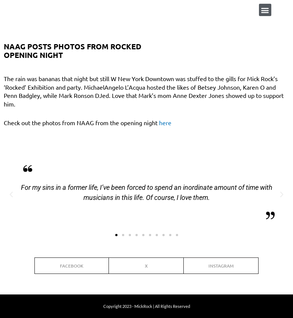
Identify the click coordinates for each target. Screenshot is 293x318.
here (165, 122)
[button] (265, 10)
